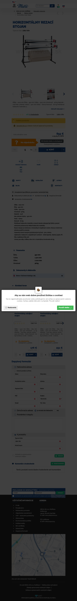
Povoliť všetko (65, 308)
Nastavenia (10, 308)
